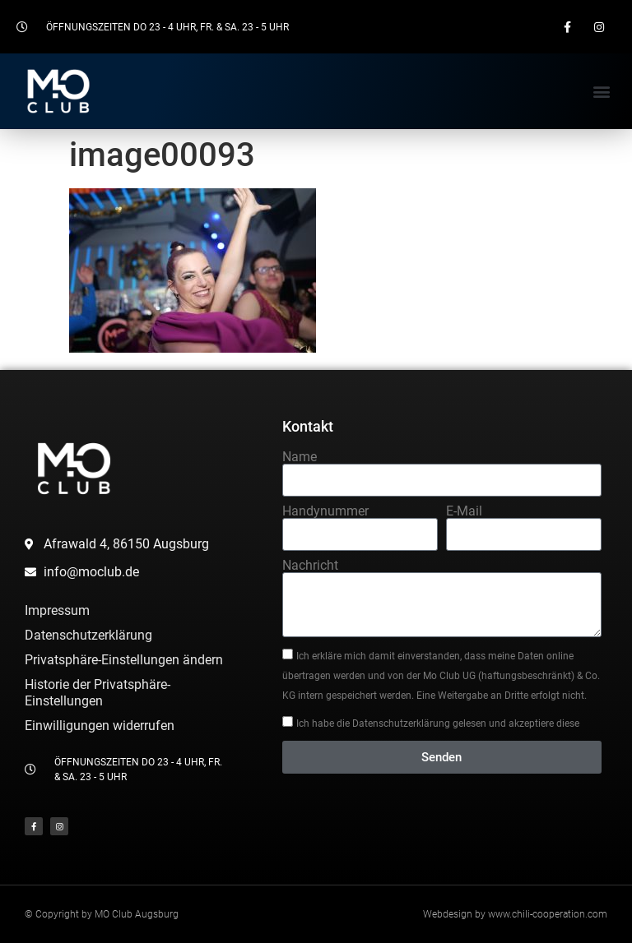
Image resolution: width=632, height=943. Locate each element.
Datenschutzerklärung (88, 635)
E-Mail (464, 511)
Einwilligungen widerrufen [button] (99, 725)
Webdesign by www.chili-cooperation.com (515, 914)
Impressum (57, 610)
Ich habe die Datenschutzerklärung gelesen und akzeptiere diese (437, 723)
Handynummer (325, 511)
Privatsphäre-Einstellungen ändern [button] (124, 660)
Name (299, 457)
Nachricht (310, 565)
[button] (602, 90)
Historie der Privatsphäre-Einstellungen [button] (97, 693)
